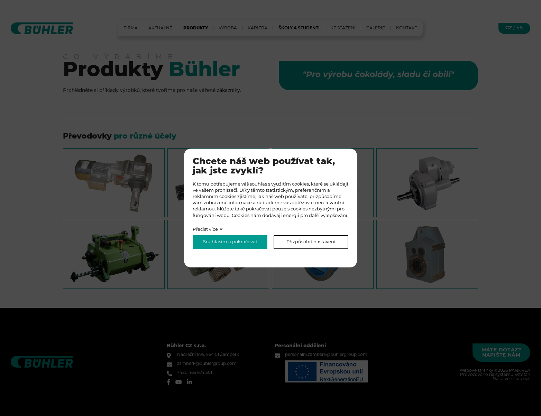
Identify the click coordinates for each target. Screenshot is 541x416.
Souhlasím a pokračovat (230, 242)
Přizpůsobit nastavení (311, 242)
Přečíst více (205, 229)
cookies (300, 184)
